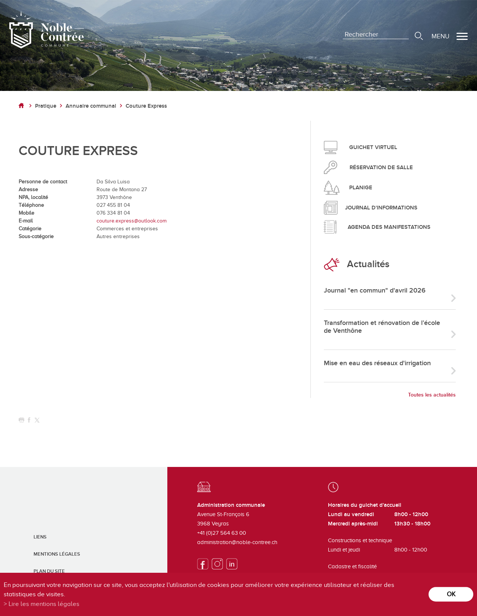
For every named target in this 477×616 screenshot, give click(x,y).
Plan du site (49, 571)
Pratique (45, 106)
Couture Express (146, 106)
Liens (40, 537)
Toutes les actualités (432, 395)
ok (451, 594)
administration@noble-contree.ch (237, 542)
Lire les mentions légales (44, 603)
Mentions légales (57, 554)
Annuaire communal (91, 106)
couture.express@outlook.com (132, 221)
